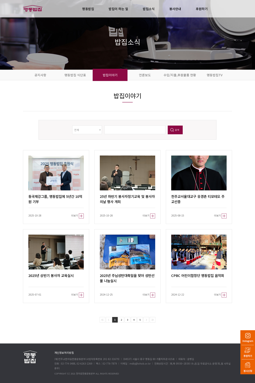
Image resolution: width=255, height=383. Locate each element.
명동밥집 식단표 (75, 75)
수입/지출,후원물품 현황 (180, 75)
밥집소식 (149, 8)
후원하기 (247, 352)
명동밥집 (88, 8)
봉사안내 (175, 8)
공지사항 (40, 75)
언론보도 (145, 75)
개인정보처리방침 (64, 352)
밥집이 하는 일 (118, 8)
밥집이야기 (110, 75)
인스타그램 (247, 337)
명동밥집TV (214, 75)
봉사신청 (247, 367)
